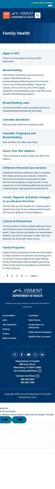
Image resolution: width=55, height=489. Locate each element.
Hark (33, 397)
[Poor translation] (19, 419)
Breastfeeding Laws (16, 102)
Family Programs (14, 247)
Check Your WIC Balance (19, 151)
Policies (6, 329)
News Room (34, 320)
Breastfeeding (12, 70)
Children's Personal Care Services (24, 167)
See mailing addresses (25, 370)
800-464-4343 (27, 379)
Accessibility (9, 315)
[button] (6, 15)
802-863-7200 (27, 382)
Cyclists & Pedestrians (17, 221)
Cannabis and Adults (16, 119)
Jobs (5, 320)
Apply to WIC (11, 53)
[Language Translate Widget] (50, 5)
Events (49, 2)
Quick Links (38, 2)
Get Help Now (10, 324)
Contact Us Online (25, 375)
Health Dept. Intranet (40, 336)
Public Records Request (40, 332)
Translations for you (47, 15)
